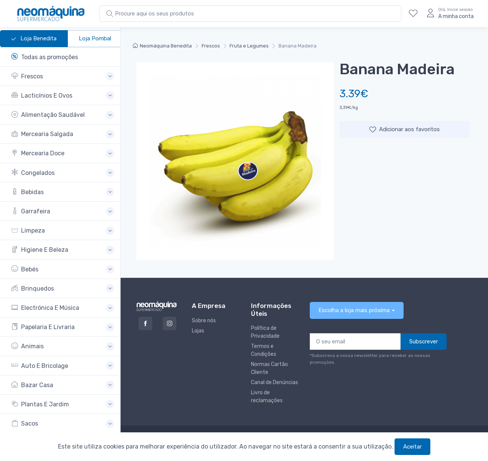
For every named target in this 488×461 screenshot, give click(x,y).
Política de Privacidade (265, 332)
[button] (62, 76)
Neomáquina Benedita (162, 46)
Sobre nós (204, 320)
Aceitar (412, 446)
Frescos (211, 46)
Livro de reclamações (267, 396)
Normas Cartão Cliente (269, 368)
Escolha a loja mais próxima (354, 310)
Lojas (198, 331)
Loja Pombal (95, 38)
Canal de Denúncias (274, 382)
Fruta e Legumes (249, 46)
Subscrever (423, 341)
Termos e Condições (263, 350)
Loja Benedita (34, 39)
